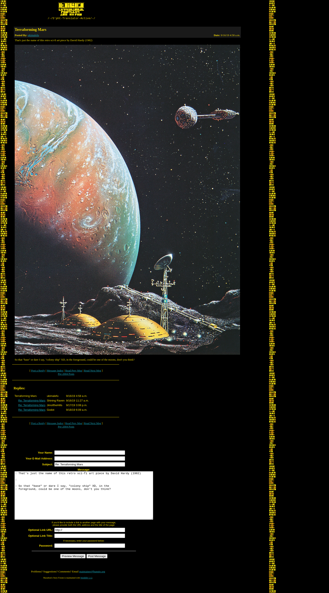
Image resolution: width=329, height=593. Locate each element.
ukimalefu (33, 35)
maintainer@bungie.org (92, 581)
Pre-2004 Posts (66, 374)
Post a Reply (38, 371)
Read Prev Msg (73, 371)
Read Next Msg (92, 371)
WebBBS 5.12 (86, 588)
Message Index (55, 371)
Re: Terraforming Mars (31, 401)
